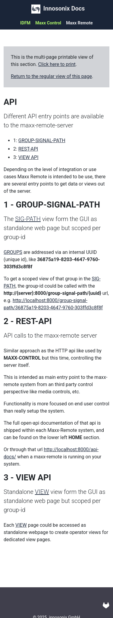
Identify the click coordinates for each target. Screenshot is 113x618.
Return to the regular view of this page (51, 76)
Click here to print (57, 64)
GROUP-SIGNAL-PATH (41, 140)
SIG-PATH (28, 219)
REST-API (28, 149)
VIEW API (28, 157)
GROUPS (13, 252)
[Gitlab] (106, 605)
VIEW (42, 491)
